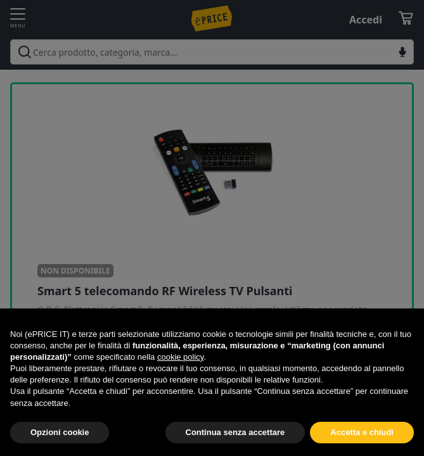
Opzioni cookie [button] (59, 432)
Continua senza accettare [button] (235, 432)
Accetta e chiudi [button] (362, 432)
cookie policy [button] (180, 357)
